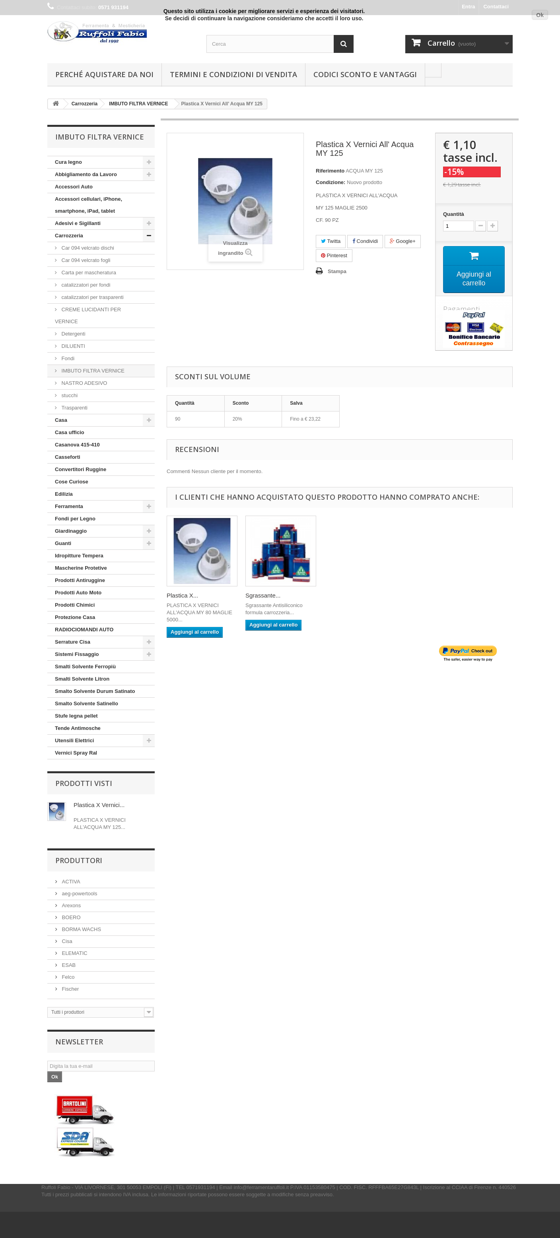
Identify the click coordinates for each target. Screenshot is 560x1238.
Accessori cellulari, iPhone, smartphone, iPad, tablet (88, 205)
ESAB (68, 965)
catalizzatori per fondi (85, 285)
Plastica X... (182, 596)
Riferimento (330, 171)
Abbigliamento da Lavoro (86, 174)
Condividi (365, 241)
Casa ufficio (69, 432)
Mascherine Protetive (81, 568)
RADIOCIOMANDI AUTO (84, 630)
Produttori (78, 860)
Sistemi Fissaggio (77, 654)
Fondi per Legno (75, 519)
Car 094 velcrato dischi (87, 248)
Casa (61, 420)
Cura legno (68, 162)
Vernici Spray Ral (76, 753)
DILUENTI (72, 346)
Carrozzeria (69, 236)
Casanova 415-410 (77, 445)
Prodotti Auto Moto (78, 593)
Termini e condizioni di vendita (233, 74)
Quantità (453, 214)
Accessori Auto (74, 187)
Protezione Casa (75, 617)
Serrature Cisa (72, 642)
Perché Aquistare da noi (104, 74)
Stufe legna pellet (76, 716)
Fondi (67, 358)
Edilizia (64, 494)
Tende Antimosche (78, 728)
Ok (540, 15)
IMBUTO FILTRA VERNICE (92, 371)
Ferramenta (69, 506)
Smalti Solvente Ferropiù (85, 666)
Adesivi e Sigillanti (78, 223)
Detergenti (73, 334)
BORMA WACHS (80, 929)
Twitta (330, 241)
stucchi (69, 395)
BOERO (70, 917)
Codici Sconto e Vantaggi (365, 74)
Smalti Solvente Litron (82, 679)
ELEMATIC (74, 953)
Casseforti (67, 457)
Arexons (70, 905)
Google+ (403, 241)
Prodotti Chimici (75, 605)
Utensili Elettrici (74, 740)
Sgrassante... (262, 596)
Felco (67, 977)
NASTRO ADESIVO (83, 383)
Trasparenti (74, 408)
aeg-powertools (78, 893)
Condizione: (330, 182)
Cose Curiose (71, 482)
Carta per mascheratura (88, 273)
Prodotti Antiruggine (80, 580)
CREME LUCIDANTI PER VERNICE (88, 315)
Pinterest (334, 255)
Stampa (337, 271)
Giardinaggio (71, 531)
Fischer (69, 989)
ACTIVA (70, 882)
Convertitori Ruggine (80, 469)
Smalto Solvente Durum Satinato (95, 691)
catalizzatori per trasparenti (92, 297)
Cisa (66, 941)
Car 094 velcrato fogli (85, 260)
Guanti (63, 543)
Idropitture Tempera (79, 556)
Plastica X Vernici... (99, 804)
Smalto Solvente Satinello (86, 703)
